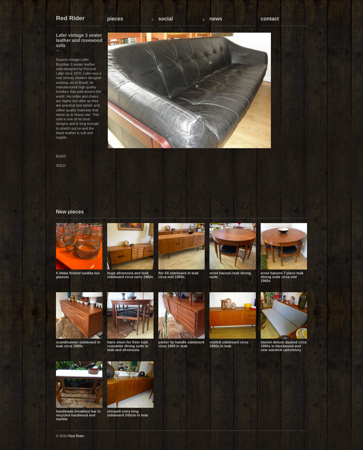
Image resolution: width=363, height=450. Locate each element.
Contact (270, 18)
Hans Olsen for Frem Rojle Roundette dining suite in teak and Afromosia (127, 346)
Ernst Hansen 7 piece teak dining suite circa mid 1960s (282, 277)
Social (165, 18)
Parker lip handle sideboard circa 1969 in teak (181, 344)
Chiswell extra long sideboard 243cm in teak (127, 413)
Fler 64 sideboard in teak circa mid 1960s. (178, 275)
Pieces (115, 18)
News (215, 18)
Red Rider (70, 18)
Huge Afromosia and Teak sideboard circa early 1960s (130, 275)
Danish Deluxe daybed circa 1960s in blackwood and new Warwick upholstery (284, 346)
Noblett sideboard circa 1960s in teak (228, 344)
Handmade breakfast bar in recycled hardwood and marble (78, 415)
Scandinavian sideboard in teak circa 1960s (78, 344)
